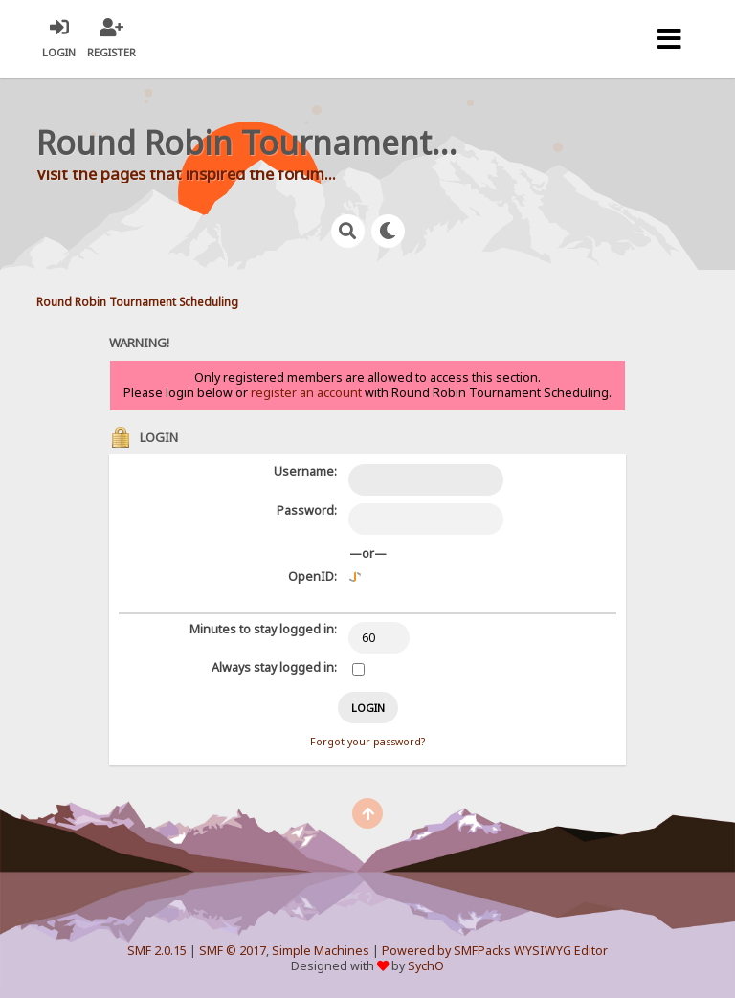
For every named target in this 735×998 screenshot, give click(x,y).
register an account (306, 393)
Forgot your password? (367, 741)
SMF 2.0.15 (157, 951)
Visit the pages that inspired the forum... (186, 174)
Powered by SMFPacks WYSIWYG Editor (495, 951)
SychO (426, 966)
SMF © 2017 (232, 951)
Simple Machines (320, 951)
